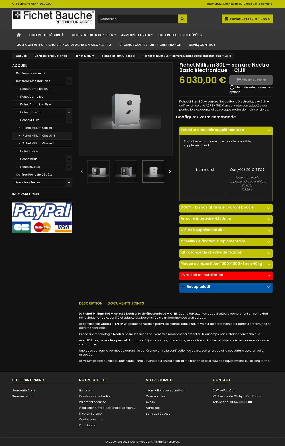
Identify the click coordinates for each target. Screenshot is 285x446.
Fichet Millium (29, 120)
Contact (222, 380)
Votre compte (159, 380)
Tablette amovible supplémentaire (226, 130)
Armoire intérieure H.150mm (226, 219)
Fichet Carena (30, 112)
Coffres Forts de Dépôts (180, 35)
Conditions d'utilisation (95, 396)
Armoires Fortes (135, 35)
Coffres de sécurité (46, 35)
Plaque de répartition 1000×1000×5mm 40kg (226, 264)
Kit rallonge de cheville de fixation (226, 252)
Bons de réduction (159, 413)
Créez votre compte (258, 4)
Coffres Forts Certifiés (92, 35)
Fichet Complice (32, 96)
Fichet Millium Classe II (38, 143)
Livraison (85, 390)
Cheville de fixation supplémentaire (226, 241)
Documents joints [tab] (126, 303)
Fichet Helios (29, 151)
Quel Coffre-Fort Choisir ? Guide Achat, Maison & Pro (63, 45)
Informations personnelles (165, 390)
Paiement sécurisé (92, 402)
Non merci (205, 169)
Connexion (230, 4)
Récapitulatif (226, 287)
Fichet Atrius (28, 159)
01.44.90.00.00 (41, 4)
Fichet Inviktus (30, 167)
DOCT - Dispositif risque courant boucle (226, 207)
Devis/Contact (202, 45)
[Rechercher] (142, 18)
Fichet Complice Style (35, 104)
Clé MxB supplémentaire (226, 230)
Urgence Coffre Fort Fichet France (150, 45)
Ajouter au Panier (251, 80)
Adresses (153, 408)
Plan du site (87, 425)
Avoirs (150, 402)
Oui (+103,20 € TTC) (247, 169)
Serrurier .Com (22, 396)
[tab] (226, 131)
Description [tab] (90, 303)
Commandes (155, 396)
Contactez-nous (91, 419)
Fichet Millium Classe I (37, 128)
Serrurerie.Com (23, 390)
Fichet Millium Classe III (38, 135)
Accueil (19, 65)
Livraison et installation (226, 275)
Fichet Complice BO (34, 89)
